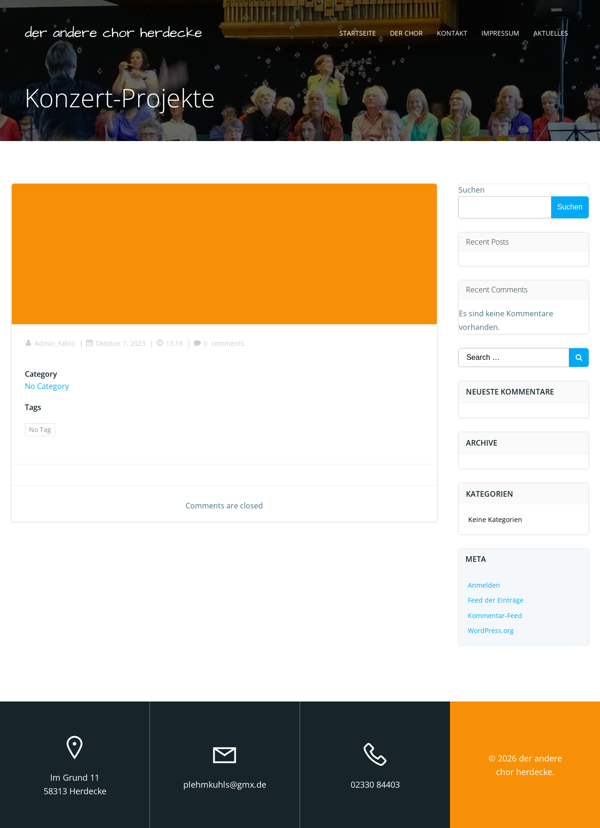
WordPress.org (491, 630)
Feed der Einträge (496, 600)
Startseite (357, 34)
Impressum (500, 34)
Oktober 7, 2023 (116, 345)
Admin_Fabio (51, 345)
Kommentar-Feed (495, 615)
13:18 (170, 345)
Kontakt (451, 34)
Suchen (472, 190)
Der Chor (406, 34)
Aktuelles (550, 34)
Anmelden (484, 585)
